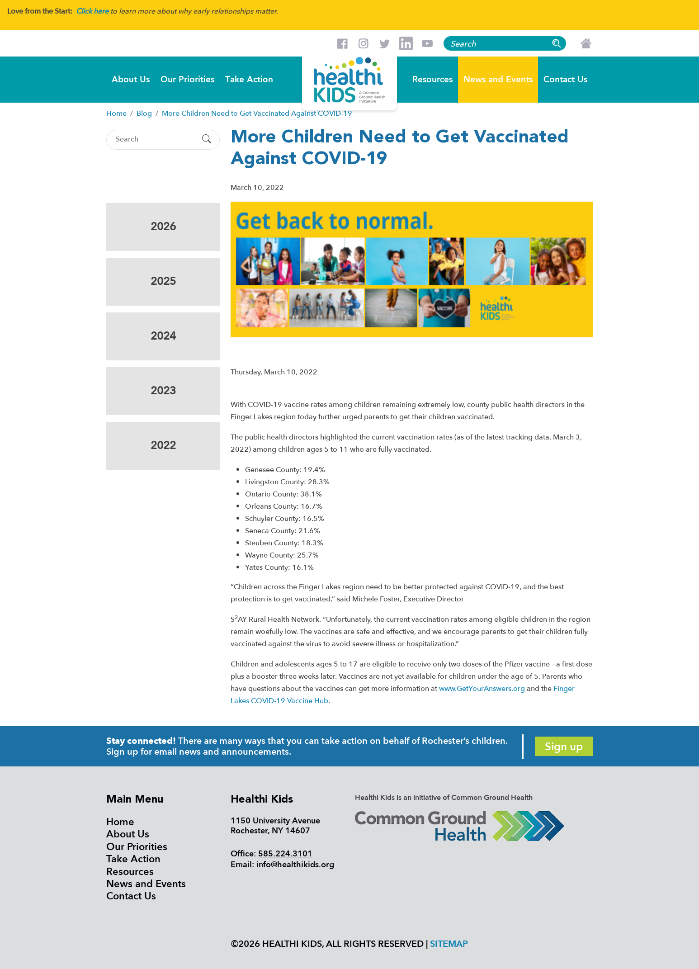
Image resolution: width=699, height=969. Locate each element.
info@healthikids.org (295, 864)
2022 (163, 445)
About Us (131, 79)
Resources (432, 79)
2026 (163, 226)
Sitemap (449, 944)
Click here (92, 11)
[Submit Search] (206, 140)
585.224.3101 (285, 854)
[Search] (155, 139)
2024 (163, 336)
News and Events (498, 79)
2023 (163, 390)
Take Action (249, 79)
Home (120, 822)
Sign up (564, 746)
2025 (163, 281)
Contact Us (565, 79)
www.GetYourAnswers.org (482, 689)
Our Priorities (187, 79)
